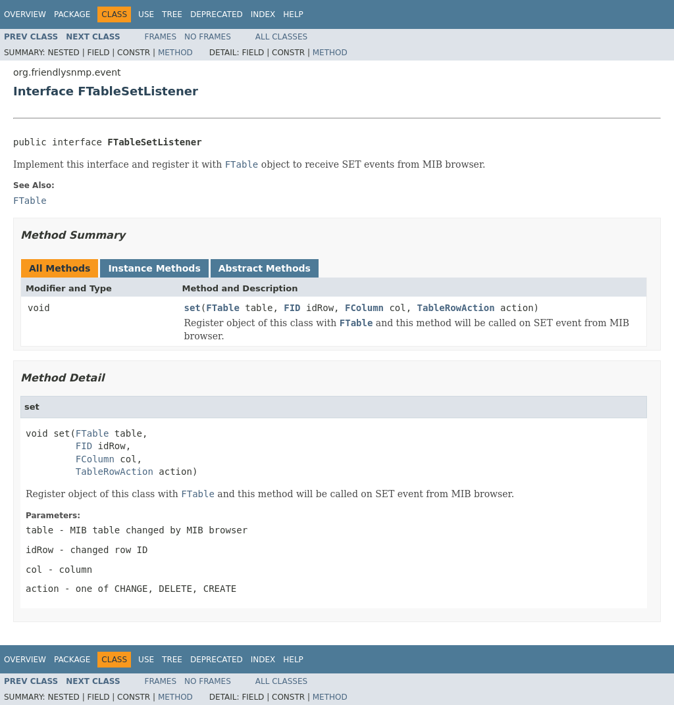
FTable (223, 308)
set (192, 308)
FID (292, 308)
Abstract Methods (265, 268)
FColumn (364, 308)
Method (175, 52)
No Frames (207, 36)
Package (72, 14)
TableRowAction (456, 308)
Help (293, 14)
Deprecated (216, 14)
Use (146, 14)
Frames (161, 36)
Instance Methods (154, 268)
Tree (172, 14)
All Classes (281, 36)
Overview (25, 14)
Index (263, 14)
